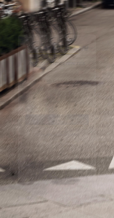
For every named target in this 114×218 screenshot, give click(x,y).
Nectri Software (70, 168)
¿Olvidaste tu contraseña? (57, 135)
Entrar (57, 119)
